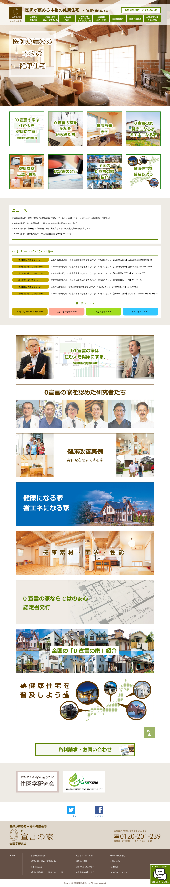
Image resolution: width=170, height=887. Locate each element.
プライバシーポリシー (119, 872)
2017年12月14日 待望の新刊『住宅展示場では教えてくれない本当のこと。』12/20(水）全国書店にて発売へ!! (61, 218)
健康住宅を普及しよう (85, 872)
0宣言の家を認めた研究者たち (50, 18)
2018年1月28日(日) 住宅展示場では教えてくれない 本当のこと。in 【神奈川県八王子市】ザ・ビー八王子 (98, 280)
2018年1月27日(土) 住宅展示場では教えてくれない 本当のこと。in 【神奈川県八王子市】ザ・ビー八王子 (98, 273)
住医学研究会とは (117, 855)
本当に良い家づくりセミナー (30, 311)
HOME (12, 855)
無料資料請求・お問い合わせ (140, 10)
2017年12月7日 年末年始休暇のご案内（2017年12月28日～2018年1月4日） (45, 223)
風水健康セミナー (104, 311)
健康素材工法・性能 (101, 18)
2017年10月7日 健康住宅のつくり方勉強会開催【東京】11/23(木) (41, 234)
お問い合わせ (116, 861)
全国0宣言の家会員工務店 (152, 18)
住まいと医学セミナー (67, 311)
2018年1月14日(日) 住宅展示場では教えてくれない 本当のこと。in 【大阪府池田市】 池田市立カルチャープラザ (101, 266)
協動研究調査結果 (38, 855)
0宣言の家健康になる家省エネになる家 (84, 19)
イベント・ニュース (141, 311)
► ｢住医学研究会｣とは (95, 10)
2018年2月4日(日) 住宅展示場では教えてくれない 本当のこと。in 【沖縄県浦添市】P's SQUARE (94, 287)
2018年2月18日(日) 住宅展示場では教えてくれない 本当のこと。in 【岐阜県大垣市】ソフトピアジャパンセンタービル (104, 293)
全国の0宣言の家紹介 (85, 867)
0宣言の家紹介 (135, 19)
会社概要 (114, 867)
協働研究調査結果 (33, 18)
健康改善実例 (67, 18)
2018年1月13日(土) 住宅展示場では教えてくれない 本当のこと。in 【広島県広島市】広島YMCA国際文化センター (102, 260)
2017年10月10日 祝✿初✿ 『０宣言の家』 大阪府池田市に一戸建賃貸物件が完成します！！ (53, 228)
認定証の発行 (118, 19)
